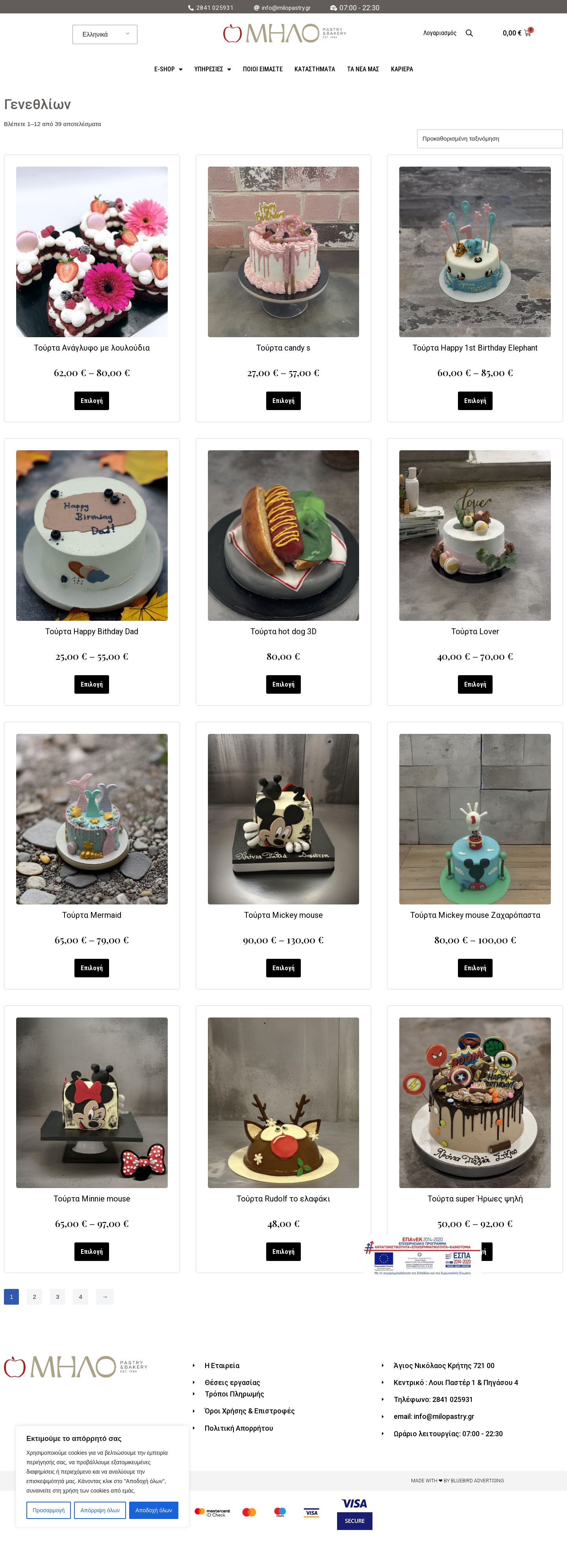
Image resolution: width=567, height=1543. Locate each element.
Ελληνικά (95, 35)
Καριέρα (402, 69)
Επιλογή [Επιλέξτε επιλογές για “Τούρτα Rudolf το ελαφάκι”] (283, 1258)
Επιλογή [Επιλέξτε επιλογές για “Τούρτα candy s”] (283, 404)
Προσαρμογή (49, 1510)
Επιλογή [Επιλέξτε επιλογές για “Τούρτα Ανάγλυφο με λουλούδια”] (92, 404)
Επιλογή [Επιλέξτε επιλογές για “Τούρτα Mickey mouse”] (283, 973)
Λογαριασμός (440, 33)
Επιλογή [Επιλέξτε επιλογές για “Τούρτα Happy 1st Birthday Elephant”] (475, 404)
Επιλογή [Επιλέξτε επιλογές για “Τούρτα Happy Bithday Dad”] (92, 689)
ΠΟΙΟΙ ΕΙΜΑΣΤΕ (263, 69)
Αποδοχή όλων (153, 1510)
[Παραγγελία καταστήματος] (487, 140)
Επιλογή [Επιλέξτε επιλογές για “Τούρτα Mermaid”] (92, 973)
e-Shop (168, 69)
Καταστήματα (315, 69)
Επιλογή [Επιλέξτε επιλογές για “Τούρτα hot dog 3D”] (283, 689)
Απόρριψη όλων (100, 1510)
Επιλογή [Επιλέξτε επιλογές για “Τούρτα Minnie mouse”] (92, 1258)
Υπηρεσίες (213, 69)
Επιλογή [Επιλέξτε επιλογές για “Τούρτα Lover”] (475, 689)
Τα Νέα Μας (363, 69)
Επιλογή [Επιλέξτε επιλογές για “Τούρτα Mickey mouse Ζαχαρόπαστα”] (475, 973)
